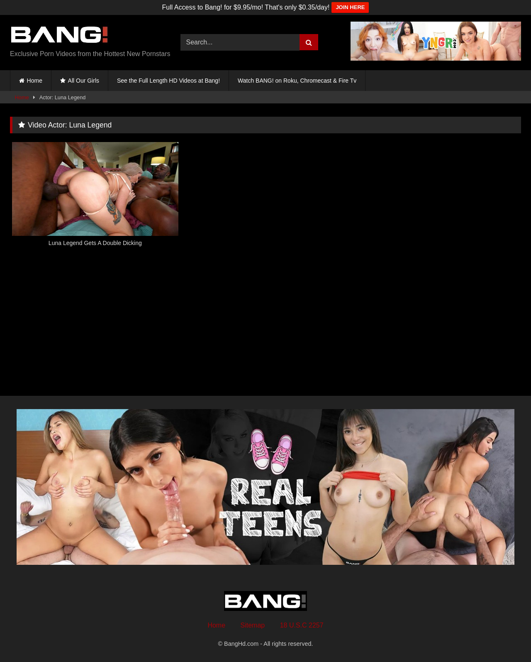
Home (34, 80)
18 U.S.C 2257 (302, 625)
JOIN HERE (350, 7)
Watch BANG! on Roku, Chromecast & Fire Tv (297, 80)
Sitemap (253, 625)
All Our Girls (83, 80)
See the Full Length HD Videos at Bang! (168, 80)
